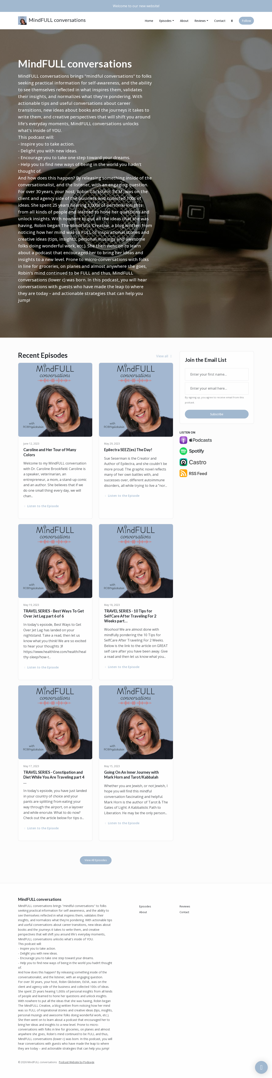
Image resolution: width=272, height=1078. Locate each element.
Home (149, 21)
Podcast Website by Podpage (76, 1062)
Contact (219, 21)
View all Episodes (96, 860)
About (184, 21)
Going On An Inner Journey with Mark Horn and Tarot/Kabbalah (131, 774)
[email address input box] (217, 388)
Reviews (200, 21)
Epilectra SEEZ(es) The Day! (128, 449)
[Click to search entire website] (232, 21)
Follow (246, 21)
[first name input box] (217, 374)
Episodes (165, 21)
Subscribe (216, 414)
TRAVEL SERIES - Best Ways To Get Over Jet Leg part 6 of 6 (53, 613)
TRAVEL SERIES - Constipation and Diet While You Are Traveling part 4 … (53, 777)
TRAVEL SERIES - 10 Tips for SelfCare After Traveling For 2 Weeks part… (130, 616)
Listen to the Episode (41, 506)
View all (164, 356)
